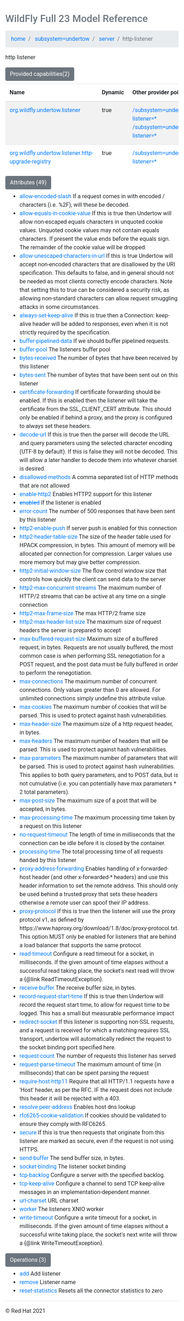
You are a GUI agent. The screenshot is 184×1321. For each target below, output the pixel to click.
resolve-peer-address (46, 1107)
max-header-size (40, 724)
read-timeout (36, 953)
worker (28, 1209)
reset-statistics (38, 1290)
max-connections (41, 681)
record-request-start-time (51, 996)
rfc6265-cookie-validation (51, 1115)
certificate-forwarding (47, 392)
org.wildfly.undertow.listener (45, 110)
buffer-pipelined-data (46, 341)
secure (28, 1132)
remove (29, 1282)
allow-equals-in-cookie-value (55, 213)
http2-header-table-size (48, 536)
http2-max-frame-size (47, 613)
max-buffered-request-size (53, 638)
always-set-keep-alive (46, 315)
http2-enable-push (42, 528)
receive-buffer (37, 987)
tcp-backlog (34, 1175)
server (107, 38)
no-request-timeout (43, 834)
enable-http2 (35, 494)
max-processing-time (46, 817)
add (24, 1273)
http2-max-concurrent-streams (58, 587)
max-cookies (36, 707)
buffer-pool (33, 349)
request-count (37, 1056)
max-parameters (40, 758)
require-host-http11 (44, 1081)
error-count (34, 511)
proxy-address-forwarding (52, 868)
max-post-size (37, 800)
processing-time (40, 851)
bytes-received (38, 358)
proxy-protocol (38, 911)
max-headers (36, 741)
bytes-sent (33, 375)
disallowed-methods (45, 477)
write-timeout (36, 1217)
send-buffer (34, 1158)
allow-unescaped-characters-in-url (62, 255)
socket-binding (38, 1166)
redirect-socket (38, 1021)
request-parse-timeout (47, 1064)
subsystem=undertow (62, 38)
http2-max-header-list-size (52, 621)
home (18, 38)
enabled (29, 502)
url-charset (33, 1200)
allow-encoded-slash (45, 196)
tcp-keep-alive (37, 1183)
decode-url (33, 434)
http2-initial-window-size (50, 570)
